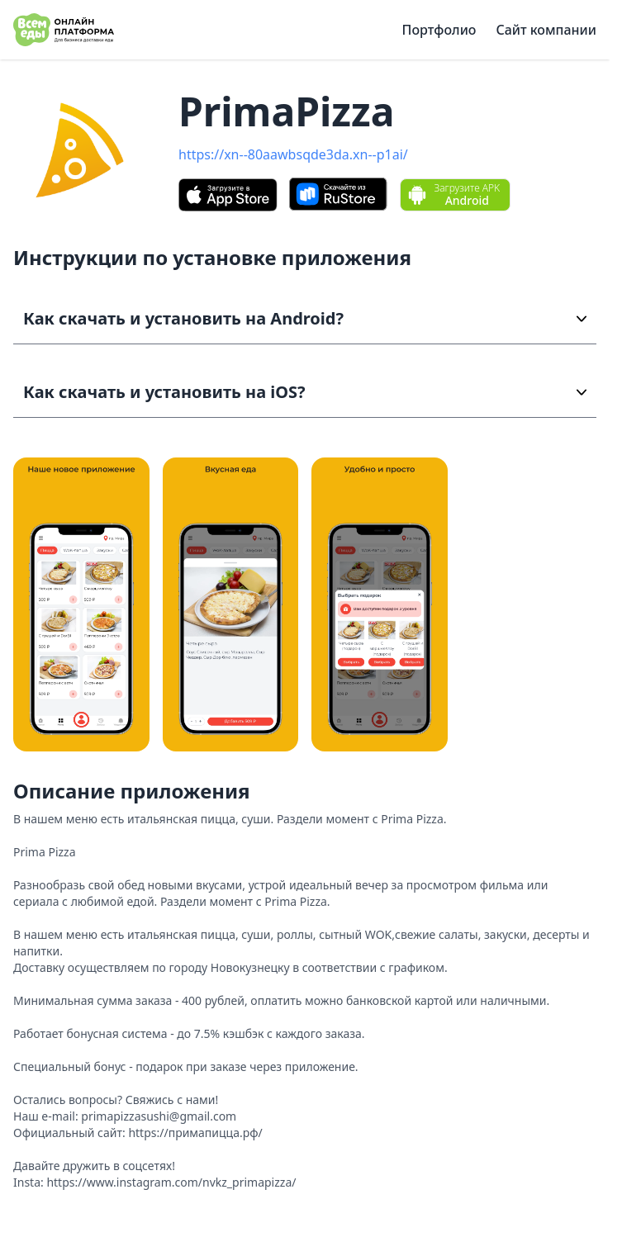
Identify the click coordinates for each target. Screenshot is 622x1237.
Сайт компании (546, 30)
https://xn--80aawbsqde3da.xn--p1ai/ (293, 154)
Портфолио (439, 30)
